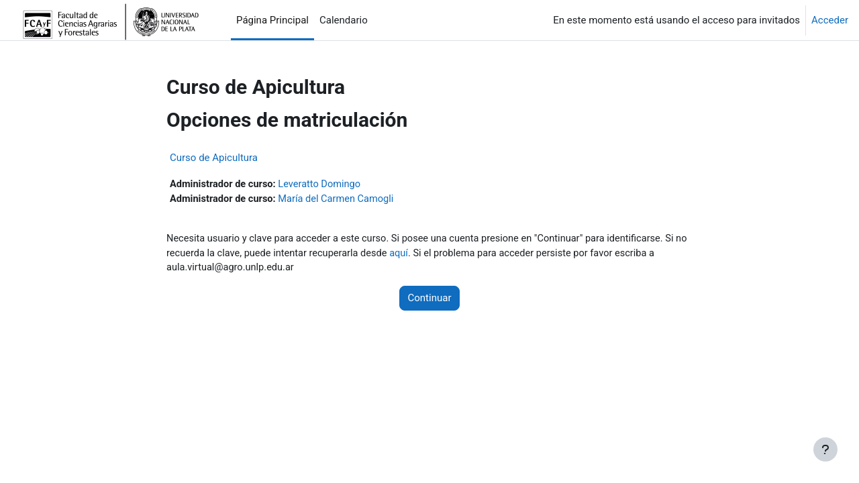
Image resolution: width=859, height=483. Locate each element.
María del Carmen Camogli (340, 200)
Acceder (829, 20)
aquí (420, 255)
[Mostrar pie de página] (825, 449)
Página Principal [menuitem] (272, 20)
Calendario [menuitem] (343, 20)
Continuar (430, 300)
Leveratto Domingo (323, 184)
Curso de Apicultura (214, 158)
